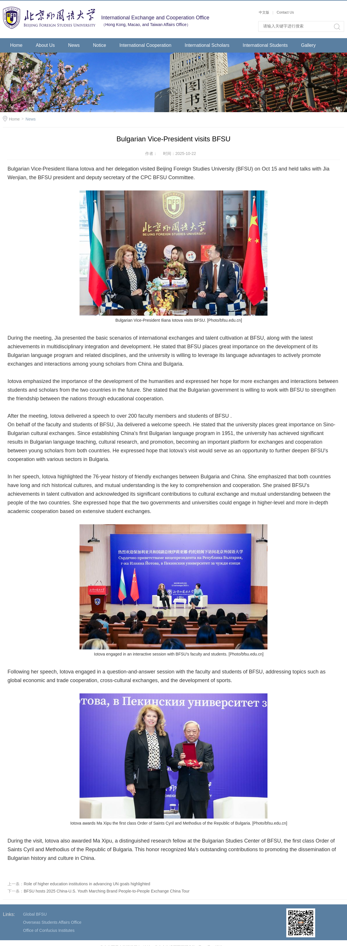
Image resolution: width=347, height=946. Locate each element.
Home (16, 45)
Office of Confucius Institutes (49, 930)
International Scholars (207, 45)
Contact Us (285, 12)
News (74, 45)
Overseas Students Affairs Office (52, 922)
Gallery (308, 45)
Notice (99, 45)
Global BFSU (35, 914)
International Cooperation (145, 45)
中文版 (264, 12)
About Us (45, 45)
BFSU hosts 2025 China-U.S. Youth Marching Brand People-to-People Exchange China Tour (106, 891)
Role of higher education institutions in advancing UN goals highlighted (87, 884)
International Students (265, 45)
